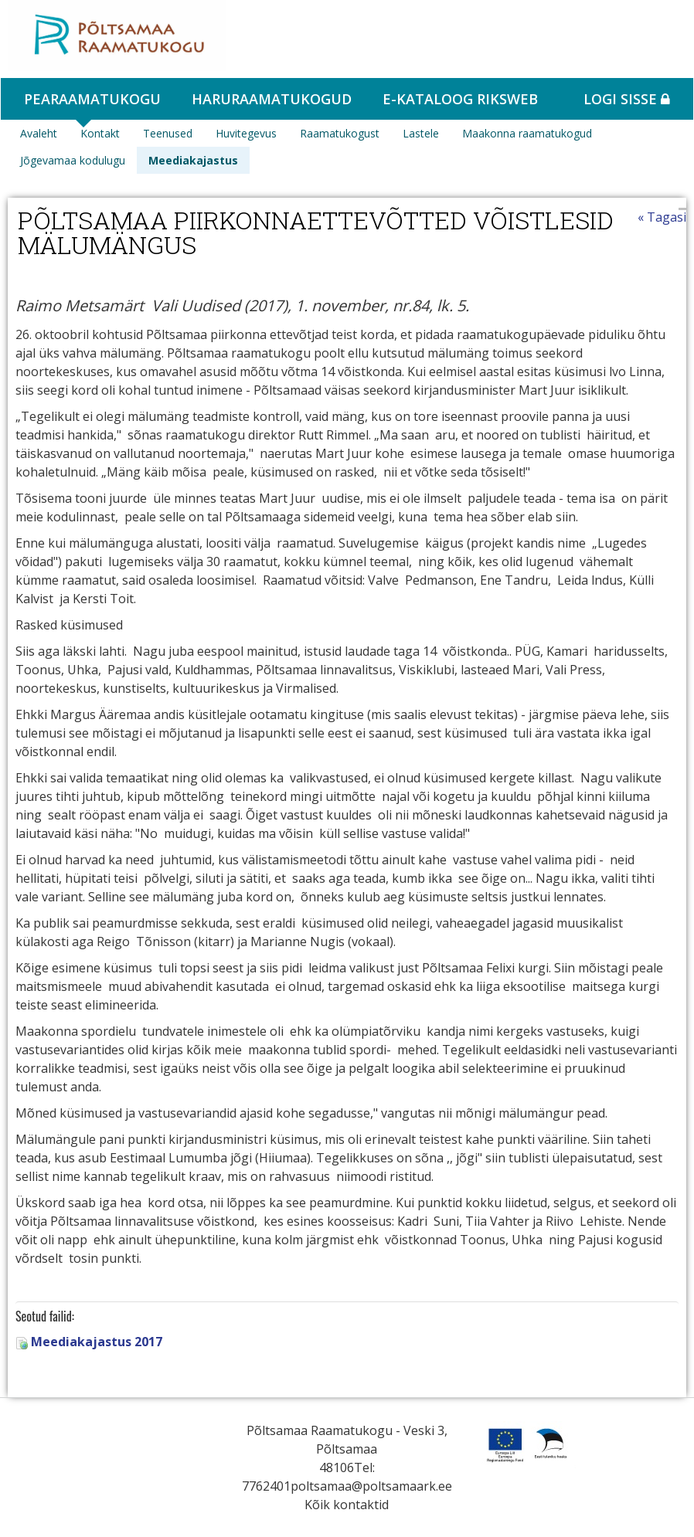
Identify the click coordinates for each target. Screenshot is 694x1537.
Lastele (421, 133)
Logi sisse (626, 99)
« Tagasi (662, 217)
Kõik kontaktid (346, 1504)
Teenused (167, 133)
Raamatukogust (339, 133)
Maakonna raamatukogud (527, 133)
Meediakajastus (193, 160)
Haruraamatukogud (272, 99)
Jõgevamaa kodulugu (72, 160)
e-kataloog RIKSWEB (460, 99)
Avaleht (38, 133)
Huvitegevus (246, 133)
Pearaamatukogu (92, 99)
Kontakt (100, 133)
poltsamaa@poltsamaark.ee (371, 1486)
